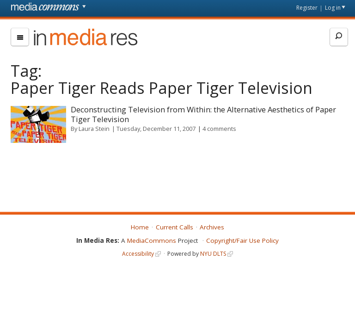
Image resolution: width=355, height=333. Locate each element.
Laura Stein (94, 128)
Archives (212, 227)
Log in (333, 8)
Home (140, 227)
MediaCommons (151, 240)
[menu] (20, 37)
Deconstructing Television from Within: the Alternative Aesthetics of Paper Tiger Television (203, 114)
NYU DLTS (213, 254)
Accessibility (138, 254)
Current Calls (174, 227)
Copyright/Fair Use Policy (242, 240)
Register (307, 8)
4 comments (219, 128)
